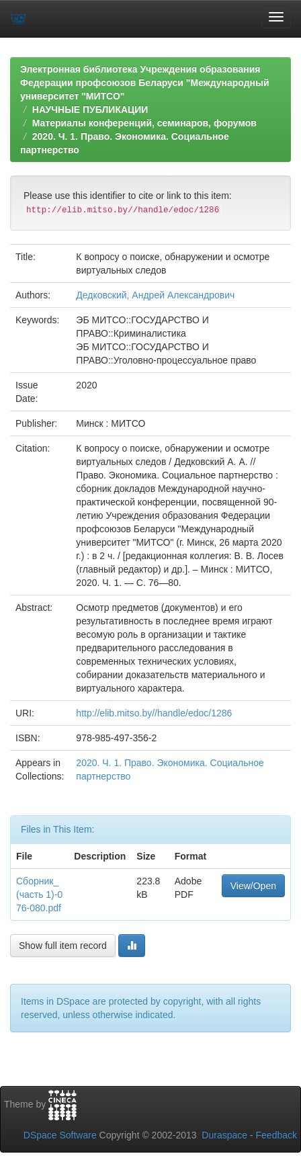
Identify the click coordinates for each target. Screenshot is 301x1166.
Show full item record (63, 945)
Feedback (276, 1135)
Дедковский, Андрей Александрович (155, 295)
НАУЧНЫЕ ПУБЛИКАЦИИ (90, 109)
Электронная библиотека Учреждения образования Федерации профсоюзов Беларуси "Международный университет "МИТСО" (144, 82)
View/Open (253, 885)
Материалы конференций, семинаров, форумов (144, 123)
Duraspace (224, 1135)
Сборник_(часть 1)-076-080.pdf (39, 894)
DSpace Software (60, 1135)
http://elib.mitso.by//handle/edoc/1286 (154, 713)
